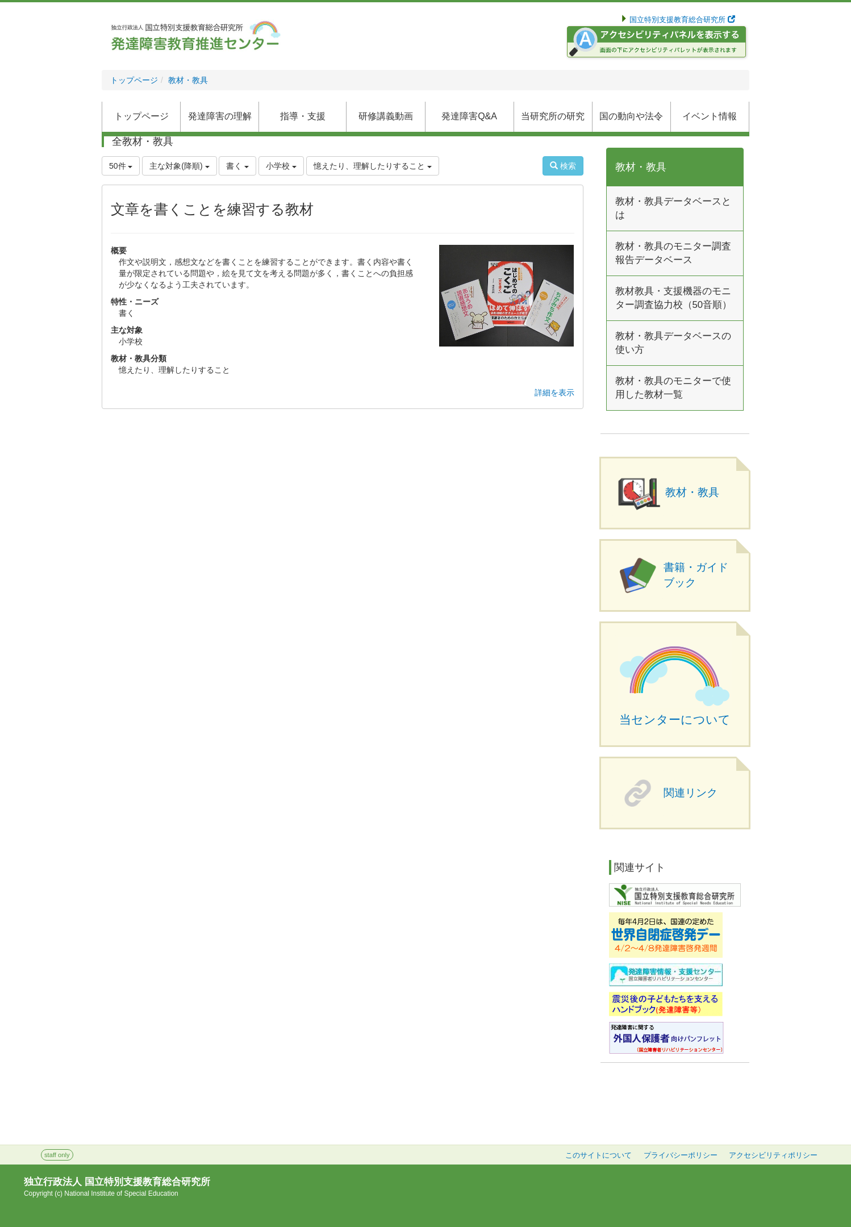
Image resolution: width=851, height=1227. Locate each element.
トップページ (134, 80)
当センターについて (675, 720)
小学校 (281, 165)
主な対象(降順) (179, 165)
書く (237, 165)
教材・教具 (188, 80)
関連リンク (690, 793)
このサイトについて (598, 1155)
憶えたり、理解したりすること (373, 165)
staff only (57, 1154)
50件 (120, 165)
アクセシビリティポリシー (773, 1155)
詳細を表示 (554, 392)
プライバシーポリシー (680, 1155)
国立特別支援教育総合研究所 (681, 20)
